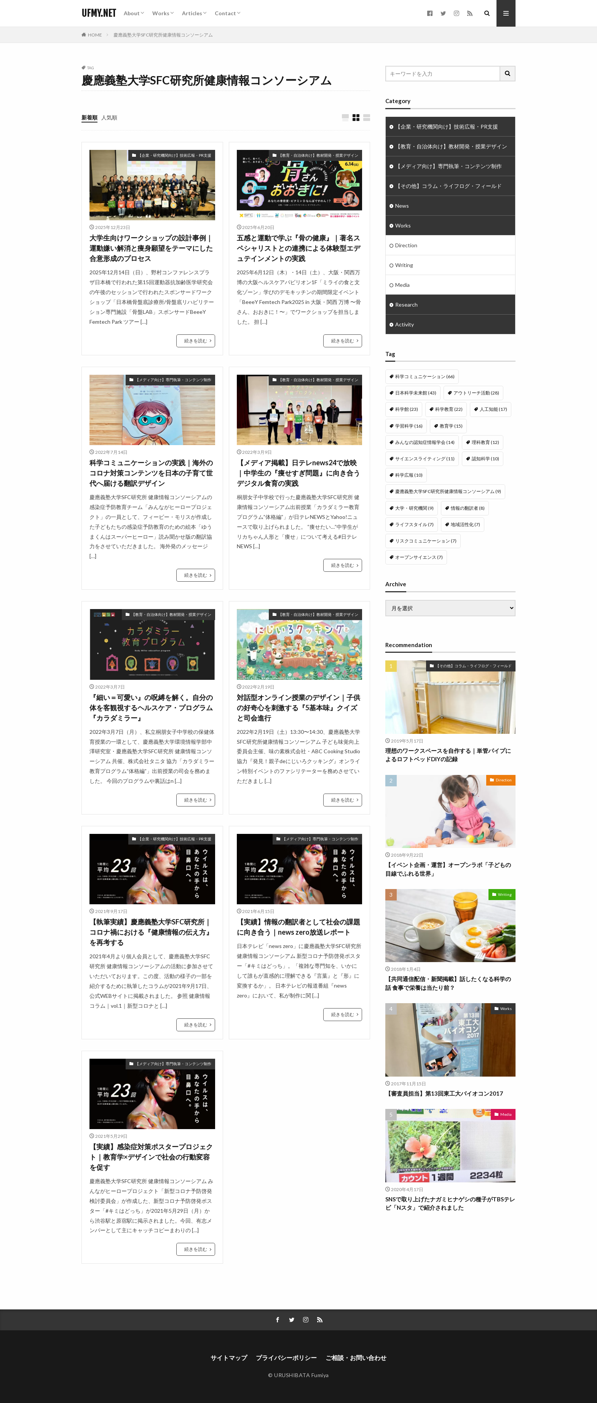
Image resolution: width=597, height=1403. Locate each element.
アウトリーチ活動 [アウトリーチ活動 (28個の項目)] (476, 393)
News (402, 205)
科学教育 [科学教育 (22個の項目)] (449, 409)
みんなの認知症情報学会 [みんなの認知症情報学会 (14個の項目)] (425, 442)
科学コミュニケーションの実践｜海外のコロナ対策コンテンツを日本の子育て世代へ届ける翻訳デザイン (151, 472)
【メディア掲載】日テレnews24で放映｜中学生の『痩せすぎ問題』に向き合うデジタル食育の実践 (298, 472)
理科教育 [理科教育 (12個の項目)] (485, 442)
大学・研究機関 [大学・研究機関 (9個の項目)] (414, 508)
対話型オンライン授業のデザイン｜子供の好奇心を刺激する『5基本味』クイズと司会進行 (298, 707)
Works (160, 13)
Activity (404, 324)
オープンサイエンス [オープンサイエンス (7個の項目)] (419, 557)
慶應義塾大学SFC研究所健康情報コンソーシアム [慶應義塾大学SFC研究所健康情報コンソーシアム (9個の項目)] (448, 491)
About (132, 13)
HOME (95, 35)
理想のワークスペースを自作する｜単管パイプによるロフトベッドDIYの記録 (448, 746)
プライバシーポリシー (286, 1357)
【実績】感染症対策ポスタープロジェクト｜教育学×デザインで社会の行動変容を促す (151, 1156)
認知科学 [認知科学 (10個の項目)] (485, 458)
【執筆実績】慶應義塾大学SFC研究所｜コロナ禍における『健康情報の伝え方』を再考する (151, 932)
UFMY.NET (98, 13)
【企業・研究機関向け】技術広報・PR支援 (174, 155)
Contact (225, 13)
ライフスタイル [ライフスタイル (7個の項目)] (414, 524)
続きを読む (195, 341)
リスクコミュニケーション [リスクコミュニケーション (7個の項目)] (426, 541)
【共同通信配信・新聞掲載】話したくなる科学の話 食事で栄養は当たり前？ (448, 974)
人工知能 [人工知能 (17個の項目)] (493, 409)
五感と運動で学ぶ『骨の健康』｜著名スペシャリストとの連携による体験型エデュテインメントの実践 (298, 248)
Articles (192, 13)
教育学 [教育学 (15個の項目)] (451, 426)
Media (402, 285)
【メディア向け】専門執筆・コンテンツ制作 (173, 379)
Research (406, 304)
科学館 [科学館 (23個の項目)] (406, 409)
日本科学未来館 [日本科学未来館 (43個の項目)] (415, 393)
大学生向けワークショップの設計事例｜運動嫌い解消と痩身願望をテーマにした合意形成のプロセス (151, 248)
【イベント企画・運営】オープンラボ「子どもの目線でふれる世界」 (448, 860)
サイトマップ (229, 1357)
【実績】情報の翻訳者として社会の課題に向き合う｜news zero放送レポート (298, 927)
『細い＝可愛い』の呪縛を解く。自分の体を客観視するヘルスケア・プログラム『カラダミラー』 (151, 707)
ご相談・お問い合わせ (356, 1357)
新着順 (89, 117)
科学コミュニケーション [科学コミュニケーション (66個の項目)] (425, 376)
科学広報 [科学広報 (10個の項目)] (409, 475)
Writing (404, 265)
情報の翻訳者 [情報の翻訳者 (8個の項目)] (468, 508)
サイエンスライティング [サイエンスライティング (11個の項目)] (425, 458)
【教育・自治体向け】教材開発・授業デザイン (318, 155)
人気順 (109, 117)
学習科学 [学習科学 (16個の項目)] (409, 426)
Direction (406, 245)
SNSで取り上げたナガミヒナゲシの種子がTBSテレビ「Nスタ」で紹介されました (450, 1194)
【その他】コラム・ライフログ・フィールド (448, 186)
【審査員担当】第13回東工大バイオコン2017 (444, 1084)
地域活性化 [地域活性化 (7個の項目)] (465, 524)
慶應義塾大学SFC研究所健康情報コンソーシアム (163, 35)
